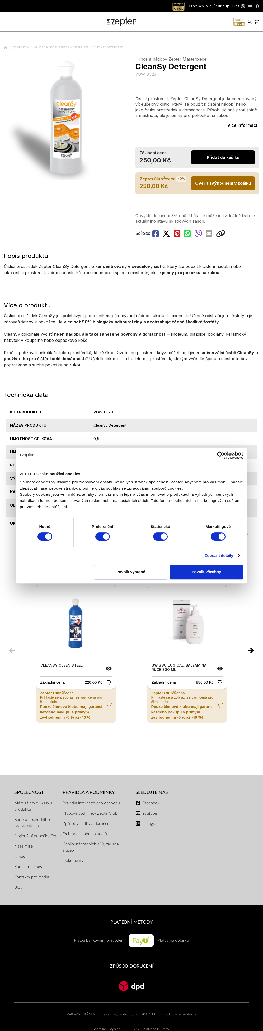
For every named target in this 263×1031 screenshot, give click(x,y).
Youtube (149, 813)
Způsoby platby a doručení (86, 824)
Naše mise (23, 846)
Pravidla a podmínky (89, 792)
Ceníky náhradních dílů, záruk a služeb (91, 847)
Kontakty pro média (31, 877)
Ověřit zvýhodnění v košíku (223, 183)
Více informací (242, 125)
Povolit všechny (206, 572)
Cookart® (21, 47)
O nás (19, 856)
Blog (18, 887)
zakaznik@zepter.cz (117, 1014)
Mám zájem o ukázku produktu (33, 806)
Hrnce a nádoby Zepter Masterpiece (61, 47)
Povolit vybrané (130, 572)
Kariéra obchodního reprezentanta (32, 823)
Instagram (151, 824)
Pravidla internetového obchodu (91, 803)
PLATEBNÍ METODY (131, 922)
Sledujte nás (152, 792)
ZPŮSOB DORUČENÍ (131, 966)
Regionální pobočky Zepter (38, 836)
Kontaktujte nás (28, 867)
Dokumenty (73, 861)
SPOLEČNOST (29, 792)
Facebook (150, 803)
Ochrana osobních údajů (85, 834)
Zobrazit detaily (219, 555)
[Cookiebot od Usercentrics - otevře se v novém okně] (220, 455)
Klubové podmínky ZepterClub (90, 813)
